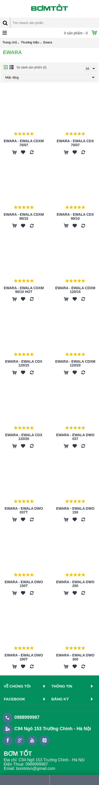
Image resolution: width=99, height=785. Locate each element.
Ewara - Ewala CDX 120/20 (23, 437)
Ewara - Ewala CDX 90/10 (75, 216)
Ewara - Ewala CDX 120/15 (23, 363)
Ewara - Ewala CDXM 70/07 (24, 143)
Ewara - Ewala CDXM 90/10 (24, 216)
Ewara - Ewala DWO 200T (24, 657)
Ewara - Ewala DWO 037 (75, 437)
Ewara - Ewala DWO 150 (75, 510)
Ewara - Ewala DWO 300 (75, 657)
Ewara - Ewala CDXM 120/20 (75, 363)
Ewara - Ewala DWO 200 (75, 584)
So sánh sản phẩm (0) (32, 67)
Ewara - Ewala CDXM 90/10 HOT (24, 290)
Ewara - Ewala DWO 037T (24, 510)
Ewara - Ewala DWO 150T (24, 584)
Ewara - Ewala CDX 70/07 (75, 143)
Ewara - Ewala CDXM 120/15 (75, 290)
